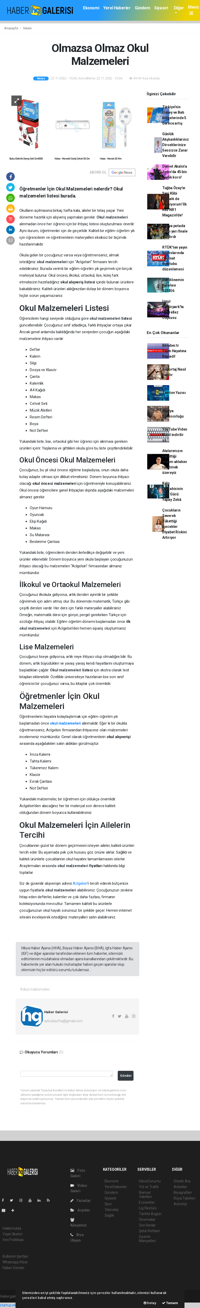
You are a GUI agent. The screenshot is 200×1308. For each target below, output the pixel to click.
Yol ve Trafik (149, 1187)
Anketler (180, 1187)
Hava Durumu (150, 1181)
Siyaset (161, 7)
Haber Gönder (14, 1268)
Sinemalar (147, 1219)
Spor (108, 1204)
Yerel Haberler (116, 7)
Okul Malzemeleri (52, 308)
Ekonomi (91, 7)
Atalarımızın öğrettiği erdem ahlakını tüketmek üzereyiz (174, 462)
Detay (150, 1303)
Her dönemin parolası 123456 (173, 285)
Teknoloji (111, 1210)
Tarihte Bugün (150, 1214)
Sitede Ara (182, 1181)
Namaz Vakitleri (145, 1194)
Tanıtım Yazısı (174, 393)
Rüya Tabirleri (184, 1198)
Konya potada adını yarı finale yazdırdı (175, 231)
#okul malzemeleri (35, 989)
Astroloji (180, 1204)
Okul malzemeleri (112, 217)
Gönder (126, 1076)
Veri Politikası (13, 1240)
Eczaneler (147, 1202)
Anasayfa (11, 28)
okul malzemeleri (53, 262)
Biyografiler (183, 1192)
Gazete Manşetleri (147, 1239)
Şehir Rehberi (149, 1231)
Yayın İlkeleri (12, 1234)
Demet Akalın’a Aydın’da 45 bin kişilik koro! (174, 171)
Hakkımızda (12, 1228)
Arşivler (80, 1210)
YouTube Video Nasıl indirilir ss (175, 434)
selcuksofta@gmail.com (63, 1021)
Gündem (142, 7)
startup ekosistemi (15, 1305)
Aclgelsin (80, 883)
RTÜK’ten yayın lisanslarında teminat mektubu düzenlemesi (174, 258)
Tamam (170, 1303)
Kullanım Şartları (15, 1256)
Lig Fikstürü (148, 1208)
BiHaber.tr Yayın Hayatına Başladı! (174, 350)
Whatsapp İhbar (15, 1262)
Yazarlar (80, 1200)
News (27, 28)
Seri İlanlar (147, 1225)
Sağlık (109, 1215)
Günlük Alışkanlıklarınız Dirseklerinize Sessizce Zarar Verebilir (175, 145)
